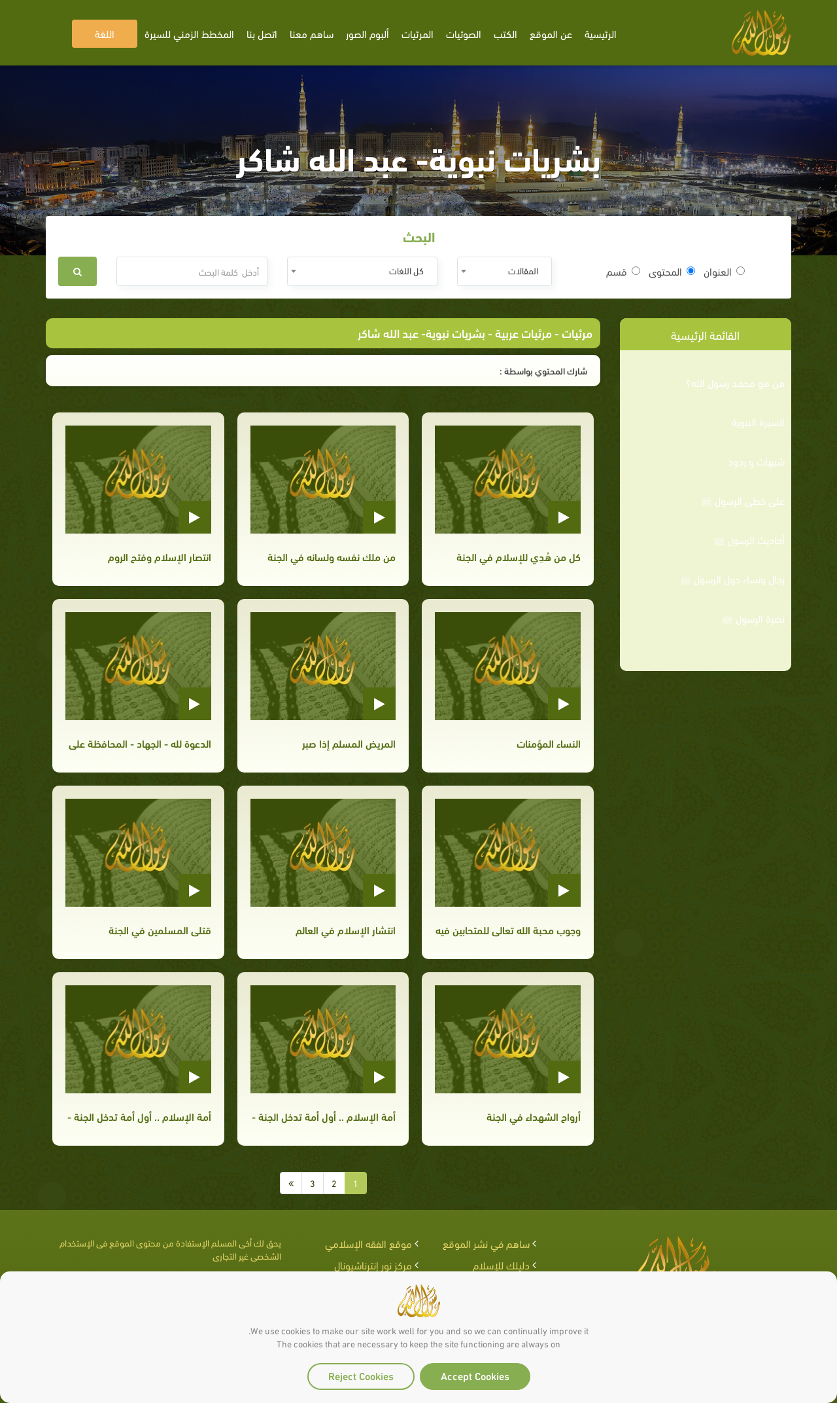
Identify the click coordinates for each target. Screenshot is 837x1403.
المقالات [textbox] (523, 270)
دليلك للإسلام (501, 1264)
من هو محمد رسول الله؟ (735, 382)
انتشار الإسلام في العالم (346, 929)
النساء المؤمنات (549, 742)
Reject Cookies (361, 1375)
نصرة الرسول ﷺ (753, 618)
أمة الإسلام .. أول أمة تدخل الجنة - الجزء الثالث (323, 1115)
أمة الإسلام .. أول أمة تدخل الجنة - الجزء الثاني (138, 1115)
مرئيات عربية (523, 332)
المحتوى (672, 271)
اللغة (104, 33)
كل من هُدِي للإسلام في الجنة (518, 556)
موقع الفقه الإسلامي (368, 1242)
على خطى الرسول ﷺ (743, 500)
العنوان (724, 271)
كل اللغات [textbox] (406, 270)
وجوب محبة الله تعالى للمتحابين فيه (508, 929)
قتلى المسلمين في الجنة (160, 929)
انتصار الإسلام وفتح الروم (159, 556)
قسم (623, 271)
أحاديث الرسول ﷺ (749, 539)
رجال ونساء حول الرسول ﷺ (732, 579)
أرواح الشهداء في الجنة (534, 1115)
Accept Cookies (475, 1375)
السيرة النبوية (758, 422)
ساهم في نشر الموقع (486, 1242)
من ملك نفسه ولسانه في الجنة (331, 556)
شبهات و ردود (756, 461)
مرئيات (577, 332)
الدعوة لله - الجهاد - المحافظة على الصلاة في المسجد (138, 742)
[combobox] (504, 271)
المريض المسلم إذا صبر (349, 742)
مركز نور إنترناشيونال (373, 1264)
